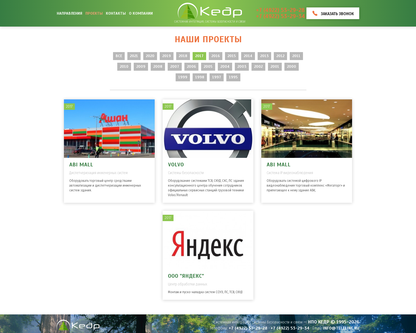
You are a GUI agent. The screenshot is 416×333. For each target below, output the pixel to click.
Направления (69, 13)
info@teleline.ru (341, 328)
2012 (280, 56)
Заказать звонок (337, 13)
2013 (264, 56)
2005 (208, 66)
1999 (182, 77)
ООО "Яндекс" (186, 276)
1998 (199, 77)
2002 (258, 66)
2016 (215, 56)
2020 (150, 56)
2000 (291, 66)
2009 (140, 66)
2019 (166, 56)
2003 (241, 66)
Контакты (116, 13)
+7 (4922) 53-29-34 (280, 16)
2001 (275, 66)
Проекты (94, 13)
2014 (248, 56)
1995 (233, 77)
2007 (174, 66)
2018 (183, 56)
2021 (134, 56)
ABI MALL (81, 164)
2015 (232, 56)
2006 (191, 66)
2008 (157, 66)
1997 (216, 77)
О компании (141, 13)
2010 (124, 66)
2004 (224, 66)
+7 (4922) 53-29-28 (280, 10)
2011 (296, 56)
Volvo (176, 164)
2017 (199, 56)
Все (119, 56)
